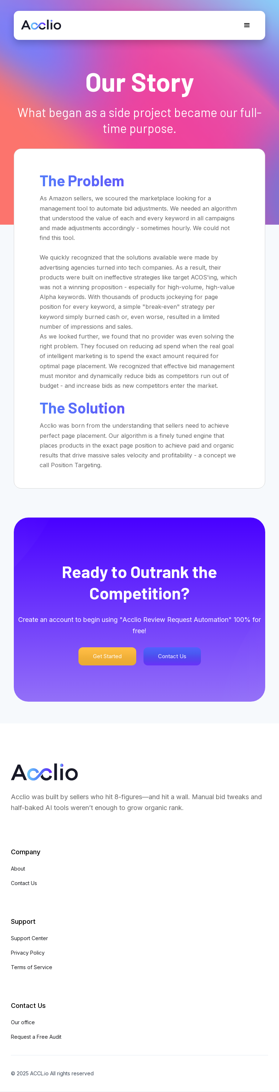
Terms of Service (31, 967)
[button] (247, 25)
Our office (23, 1022)
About (18, 868)
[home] (41, 22)
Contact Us (172, 656)
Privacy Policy (28, 953)
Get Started (107, 656)
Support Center (29, 938)
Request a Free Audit (36, 1037)
